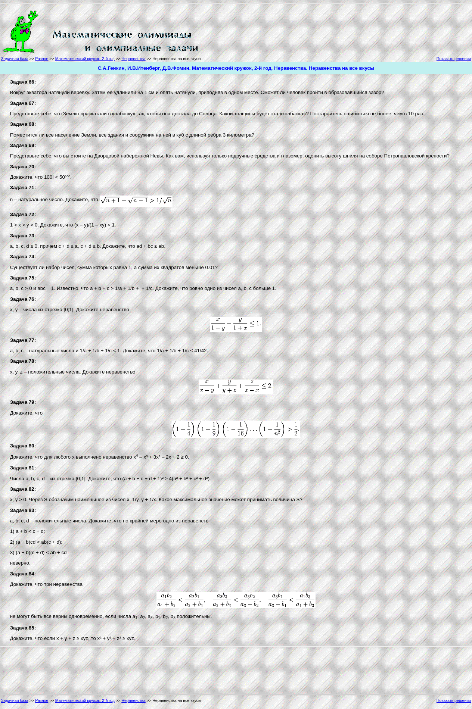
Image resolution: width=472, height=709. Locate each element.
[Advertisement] (233, 30)
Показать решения (454, 58)
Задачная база (14, 58)
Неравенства (133, 58)
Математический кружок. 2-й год (85, 58)
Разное (41, 58)
